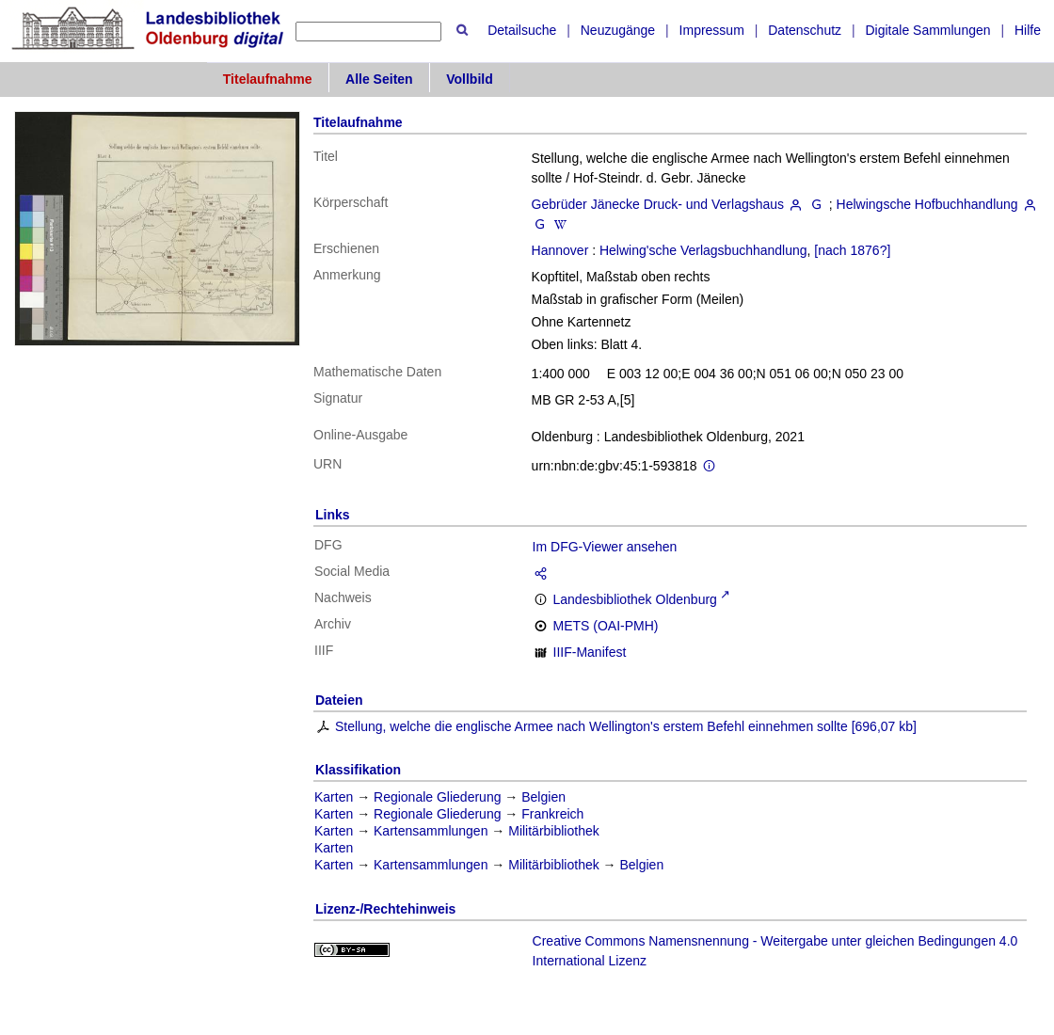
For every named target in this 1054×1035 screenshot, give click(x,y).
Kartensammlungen (430, 830)
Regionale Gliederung (437, 796)
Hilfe (1027, 30)
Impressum (711, 30)
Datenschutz (804, 30)
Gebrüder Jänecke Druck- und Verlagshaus (658, 204)
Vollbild (469, 79)
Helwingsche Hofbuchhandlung (927, 204)
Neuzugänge (618, 30)
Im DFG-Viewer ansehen (605, 546)
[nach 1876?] (852, 250)
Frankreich (552, 813)
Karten (333, 796)
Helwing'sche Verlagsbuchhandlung (703, 250)
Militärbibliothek (553, 830)
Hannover (560, 250)
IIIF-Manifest (590, 652)
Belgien (543, 796)
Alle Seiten (379, 79)
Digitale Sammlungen (927, 30)
